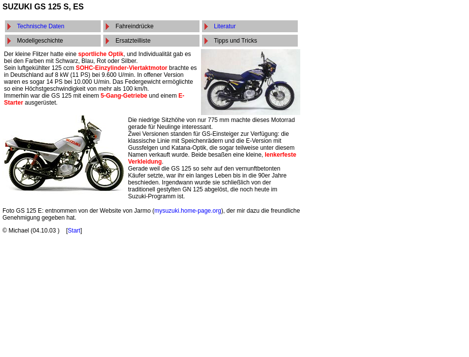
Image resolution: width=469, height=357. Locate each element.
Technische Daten (40, 26)
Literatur (225, 26)
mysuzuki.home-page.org (187, 210)
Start (74, 230)
